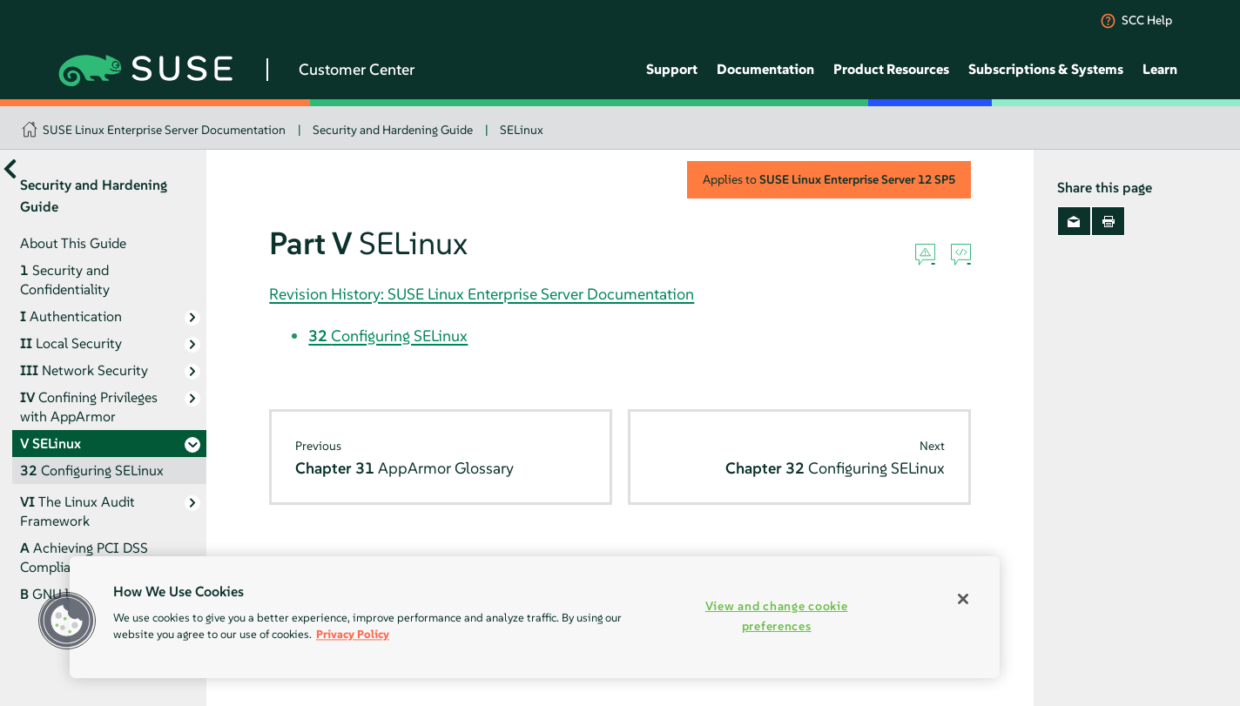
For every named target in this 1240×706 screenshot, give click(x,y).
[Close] (963, 599)
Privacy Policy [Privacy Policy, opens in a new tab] (352, 634)
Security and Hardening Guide (393, 130)
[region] (535, 617)
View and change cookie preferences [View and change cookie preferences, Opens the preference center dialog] (776, 616)
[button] (67, 621)
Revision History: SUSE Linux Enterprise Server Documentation (481, 294)
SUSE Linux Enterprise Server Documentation (164, 130)
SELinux (521, 130)
